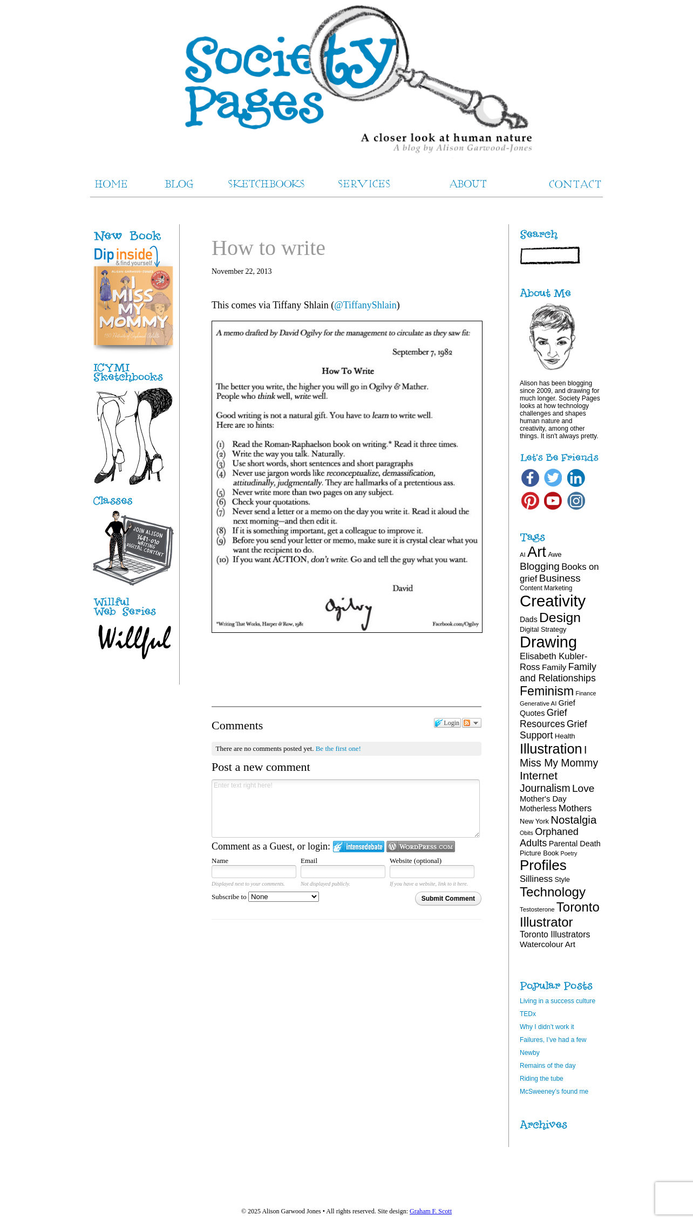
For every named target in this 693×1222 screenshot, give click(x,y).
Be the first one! (338, 748)
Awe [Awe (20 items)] (554, 554)
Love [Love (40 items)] (583, 788)
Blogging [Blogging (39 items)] (540, 566)
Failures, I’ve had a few (553, 1040)
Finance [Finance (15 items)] (586, 693)
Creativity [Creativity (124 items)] (553, 601)
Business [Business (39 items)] (560, 578)
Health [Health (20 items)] (565, 736)
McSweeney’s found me (554, 1091)
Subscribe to (265, 897)
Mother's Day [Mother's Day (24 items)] (543, 799)
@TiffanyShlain (365, 305)
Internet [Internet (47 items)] (539, 775)
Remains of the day (547, 1065)
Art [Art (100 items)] (536, 551)
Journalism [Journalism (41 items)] (545, 788)
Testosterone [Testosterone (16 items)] (537, 909)
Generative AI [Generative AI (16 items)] (538, 703)
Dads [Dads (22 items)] (529, 619)
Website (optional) (415, 861)
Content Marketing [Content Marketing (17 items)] (546, 588)
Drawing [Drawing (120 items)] (548, 642)
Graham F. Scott (431, 1211)
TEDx (528, 1014)
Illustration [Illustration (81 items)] (551, 748)
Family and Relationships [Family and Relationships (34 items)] (558, 672)
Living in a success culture (557, 1001)
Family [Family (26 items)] (554, 667)
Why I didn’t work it (547, 1027)
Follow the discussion (471, 723)
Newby (530, 1053)
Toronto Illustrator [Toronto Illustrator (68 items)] (560, 914)
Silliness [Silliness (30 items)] (536, 879)
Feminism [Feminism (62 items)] (547, 691)
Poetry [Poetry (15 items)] (569, 853)
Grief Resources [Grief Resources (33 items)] (543, 718)
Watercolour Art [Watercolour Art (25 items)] (547, 944)
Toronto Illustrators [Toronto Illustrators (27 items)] (555, 934)
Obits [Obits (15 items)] (526, 833)
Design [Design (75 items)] (560, 617)
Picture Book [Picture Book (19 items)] (539, 853)
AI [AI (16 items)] (523, 554)
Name (220, 861)
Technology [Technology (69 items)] (553, 892)
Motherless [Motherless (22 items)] (538, 808)
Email (309, 861)
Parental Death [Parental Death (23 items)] (575, 843)
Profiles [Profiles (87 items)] (543, 865)
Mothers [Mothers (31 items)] (575, 808)
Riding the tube (541, 1078)
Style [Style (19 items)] (562, 879)
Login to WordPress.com (420, 846)
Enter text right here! (346, 808)
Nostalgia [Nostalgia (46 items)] (573, 820)
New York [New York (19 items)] (534, 821)
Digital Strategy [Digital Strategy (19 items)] (543, 629)
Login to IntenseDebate (358, 846)
